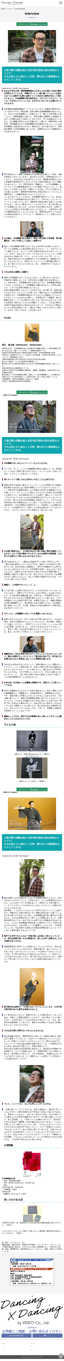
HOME (3, 9)
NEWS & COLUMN (41, 1342)
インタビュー (10, 9)
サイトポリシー (11, 1353)
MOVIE (6, 1349)
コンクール (8, 1346)
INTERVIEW (37, 1346)
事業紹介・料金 (11, 1343)
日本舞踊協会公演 (8, 1178)
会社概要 (35, 1350)
